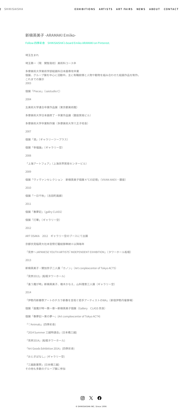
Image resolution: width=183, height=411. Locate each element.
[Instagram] (82, 398)
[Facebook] (99, 398)
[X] (91, 398)
